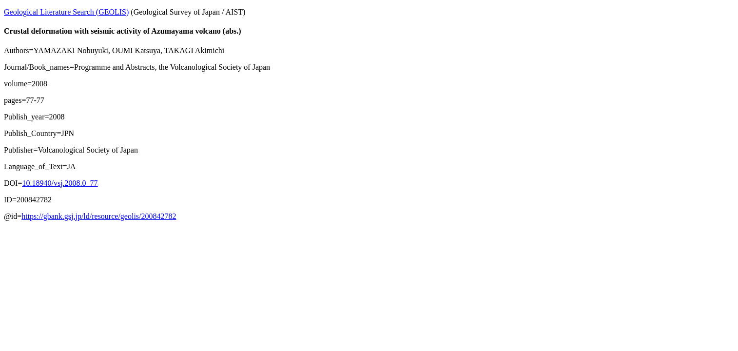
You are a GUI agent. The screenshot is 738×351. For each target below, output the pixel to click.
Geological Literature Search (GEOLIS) (66, 12)
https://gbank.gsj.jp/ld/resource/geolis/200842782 (98, 216)
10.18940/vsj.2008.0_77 (59, 183)
